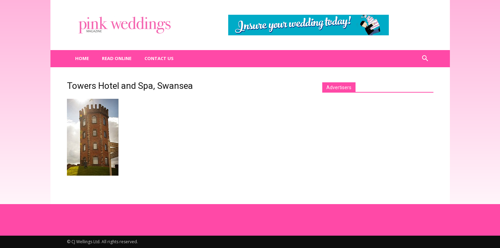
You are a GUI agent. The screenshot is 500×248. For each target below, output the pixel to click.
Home (82, 58)
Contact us (159, 58)
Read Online (116, 58)
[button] (425, 58)
